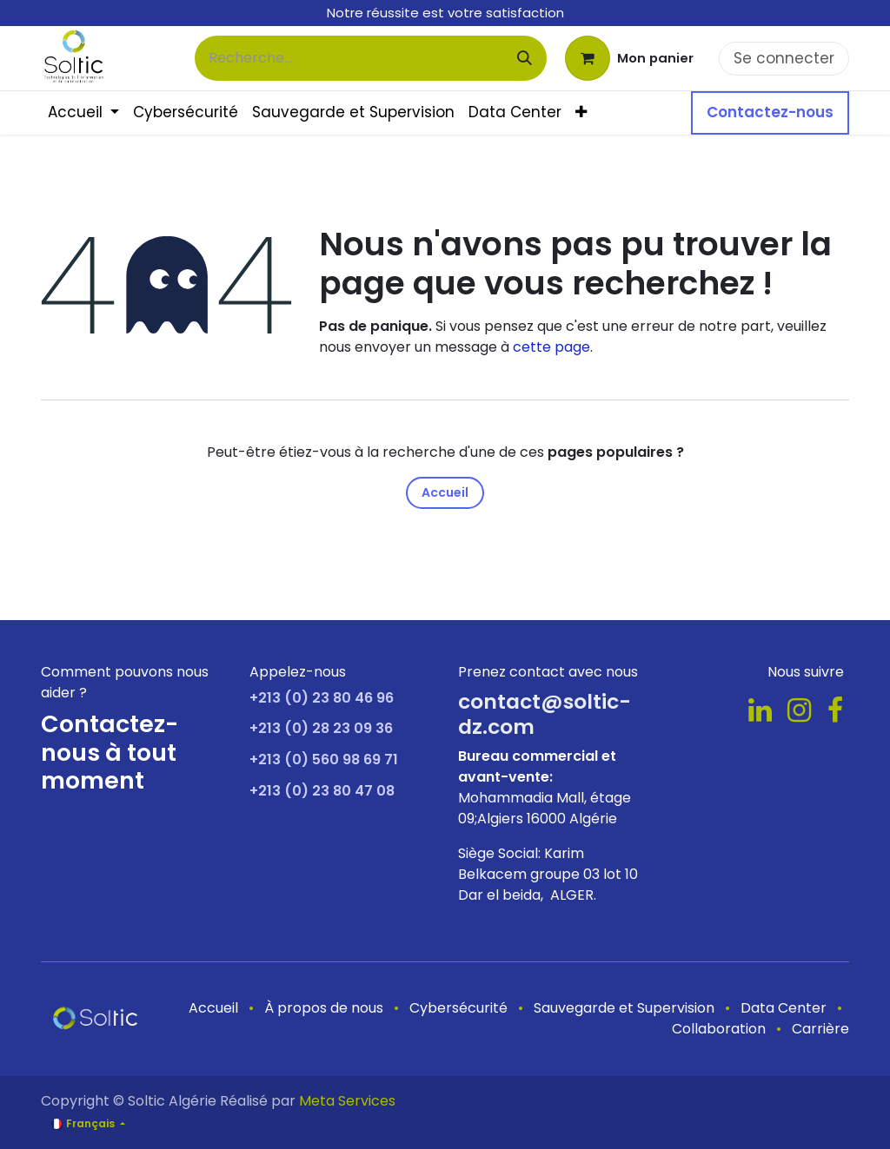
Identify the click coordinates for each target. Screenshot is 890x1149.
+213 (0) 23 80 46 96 (321, 698)
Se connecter (784, 58)
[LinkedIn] (760, 710)
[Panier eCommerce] (629, 58)
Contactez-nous (770, 112)
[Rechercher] (524, 58)
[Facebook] (835, 710)
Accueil (445, 492)
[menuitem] (83, 113)
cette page (551, 347)
